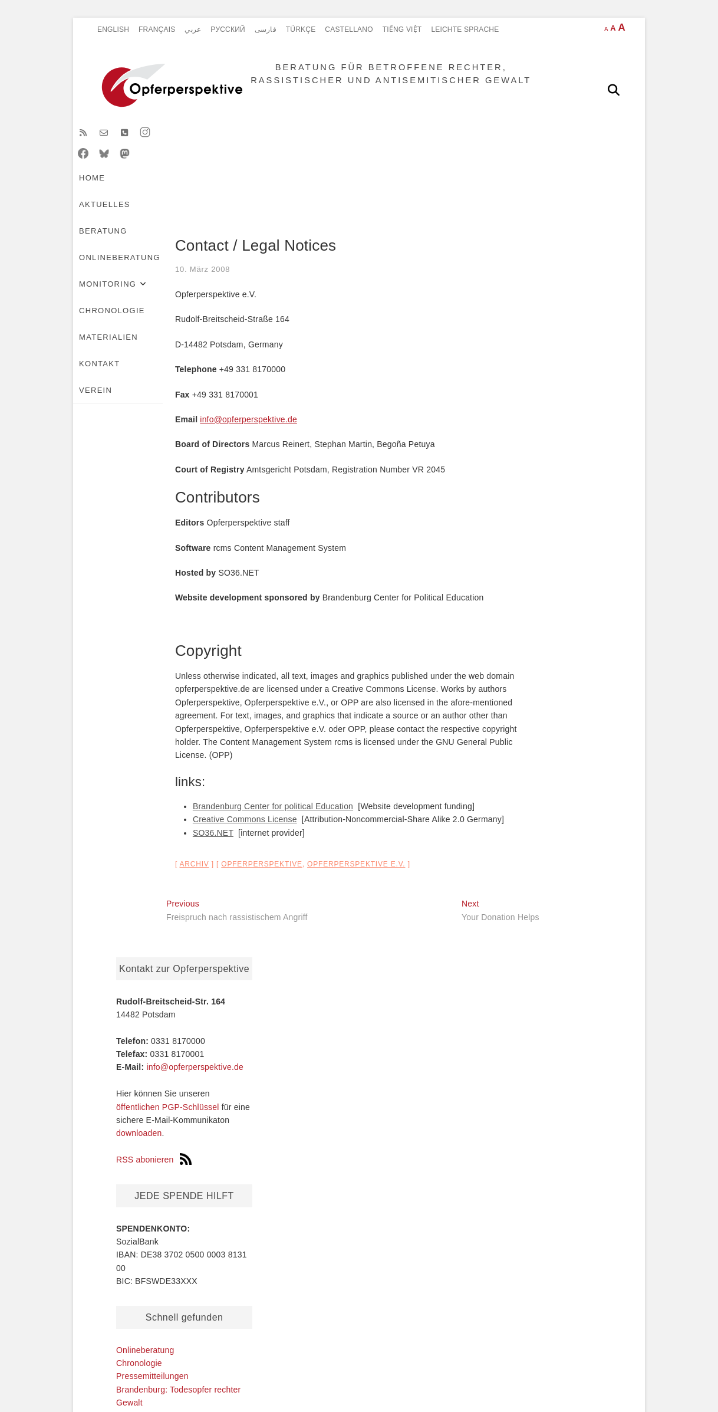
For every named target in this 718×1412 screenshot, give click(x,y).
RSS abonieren (527, 439)
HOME (111, 166)
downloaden (512, 413)
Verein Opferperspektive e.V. (543, 695)
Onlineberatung (300, 166)
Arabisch (246, 1173)
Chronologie (465, 166)
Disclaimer (208, 1334)
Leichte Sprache (465, 29)
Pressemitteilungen (525, 656)
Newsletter (521, 821)
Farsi (239, 1161)
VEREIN (168, 192)
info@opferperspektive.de (174, 429)
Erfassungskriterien (414, 1224)
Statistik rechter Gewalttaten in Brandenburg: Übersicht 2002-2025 (420, 1198)
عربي (193, 29)
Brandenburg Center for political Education (199, 815)
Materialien (539, 166)
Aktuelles (161, 166)
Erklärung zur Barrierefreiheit (465, 1334)
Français (157, 29)
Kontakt (119, 192)
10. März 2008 (129, 278)
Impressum (352, 1334)
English (113, 29)
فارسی (265, 29)
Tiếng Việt (402, 29)
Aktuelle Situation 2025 (417, 1173)
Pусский (227, 29)
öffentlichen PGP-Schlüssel (540, 387)
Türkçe (301, 29)
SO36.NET (139, 842)
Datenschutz (280, 1334)
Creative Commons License (171, 828)
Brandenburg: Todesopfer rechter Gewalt (148, 1155)
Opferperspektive (188, 873)
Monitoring (381, 166)
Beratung (223, 166)
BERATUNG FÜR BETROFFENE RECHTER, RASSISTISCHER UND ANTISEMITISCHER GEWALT (381, 89)
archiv (121, 873)
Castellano (349, 29)
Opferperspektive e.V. (282, 873)
